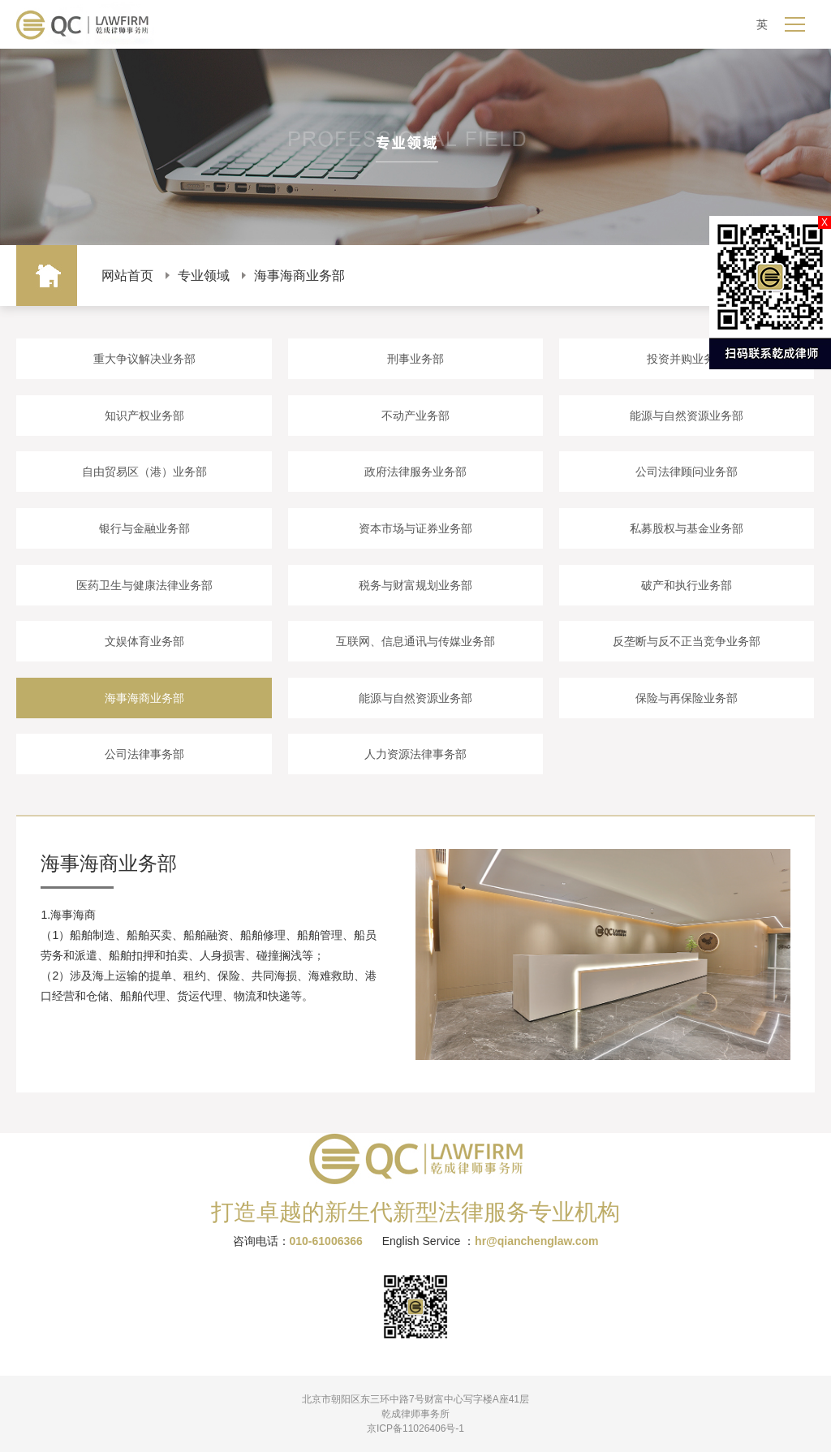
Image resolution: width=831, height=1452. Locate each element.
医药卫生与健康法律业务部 (144, 585)
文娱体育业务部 (144, 641)
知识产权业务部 (144, 415)
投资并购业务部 (686, 358)
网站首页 (127, 275)
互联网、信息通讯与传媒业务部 (415, 641)
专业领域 (204, 275)
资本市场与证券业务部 (415, 528)
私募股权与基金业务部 (686, 528)
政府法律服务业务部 (415, 471)
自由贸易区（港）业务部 (144, 471)
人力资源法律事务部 (415, 754)
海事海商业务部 (299, 275)
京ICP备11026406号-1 (415, 1428)
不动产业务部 (415, 415)
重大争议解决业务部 (144, 358)
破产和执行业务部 (686, 585)
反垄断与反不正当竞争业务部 (686, 641)
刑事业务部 (415, 358)
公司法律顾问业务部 (686, 471)
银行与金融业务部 (144, 528)
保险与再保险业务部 (686, 698)
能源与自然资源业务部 (686, 415)
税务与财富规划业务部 (415, 585)
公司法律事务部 (144, 754)
